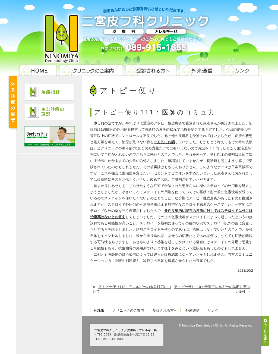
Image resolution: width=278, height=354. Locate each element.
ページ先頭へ (265, 331)
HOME (99, 310)
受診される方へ (165, 310)
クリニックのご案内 (128, 310)
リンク (213, 310)
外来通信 (192, 310)
